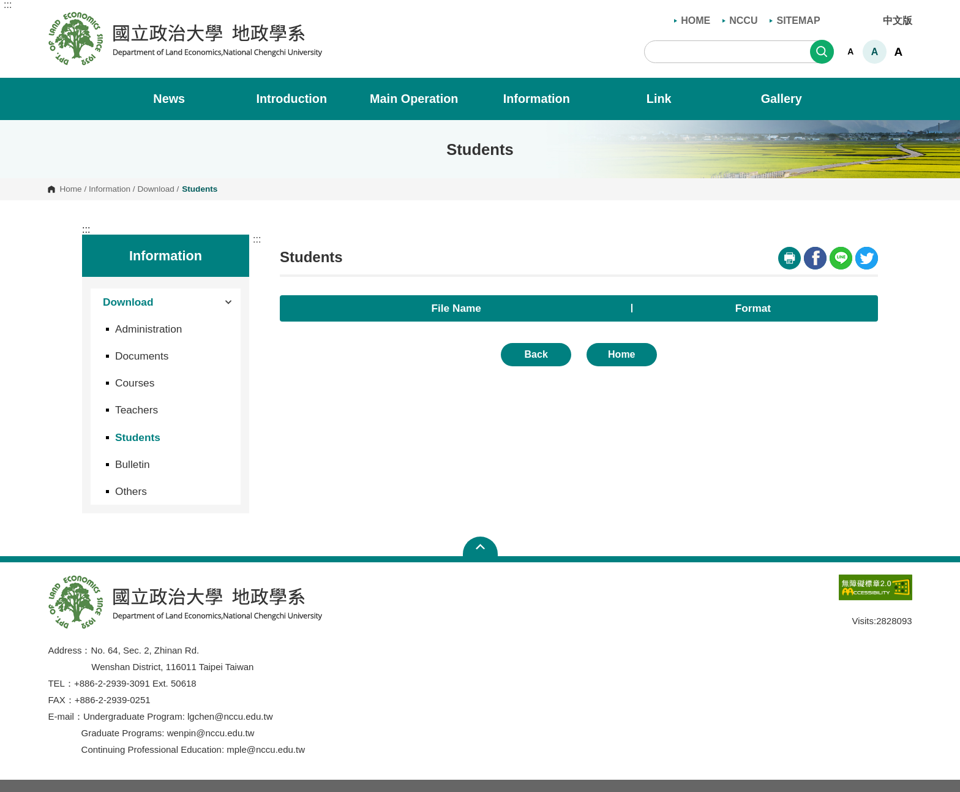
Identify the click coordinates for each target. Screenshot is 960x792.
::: (8, 5)
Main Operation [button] (422, 98)
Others (131, 491)
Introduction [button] (299, 98)
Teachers (136, 410)
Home (70, 189)
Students (137, 437)
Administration (148, 329)
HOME (692, 20)
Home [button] (621, 354)
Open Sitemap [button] (480, 546)
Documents (141, 356)
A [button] (850, 51)
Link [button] (667, 98)
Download (155, 189)
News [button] (177, 98)
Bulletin (132, 464)
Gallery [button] (790, 98)
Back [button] (536, 354)
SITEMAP (795, 20)
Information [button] (545, 98)
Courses (134, 383)
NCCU (739, 20)
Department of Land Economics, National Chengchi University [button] (58, 18)
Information (109, 189)
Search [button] (822, 52)
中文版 (897, 20)
